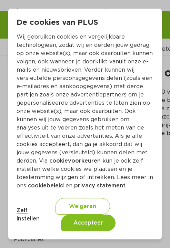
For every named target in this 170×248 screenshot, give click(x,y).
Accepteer (88, 222)
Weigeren (82, 206)
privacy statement (100, 185)
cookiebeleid (46, 185)
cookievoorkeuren (75, 160)
